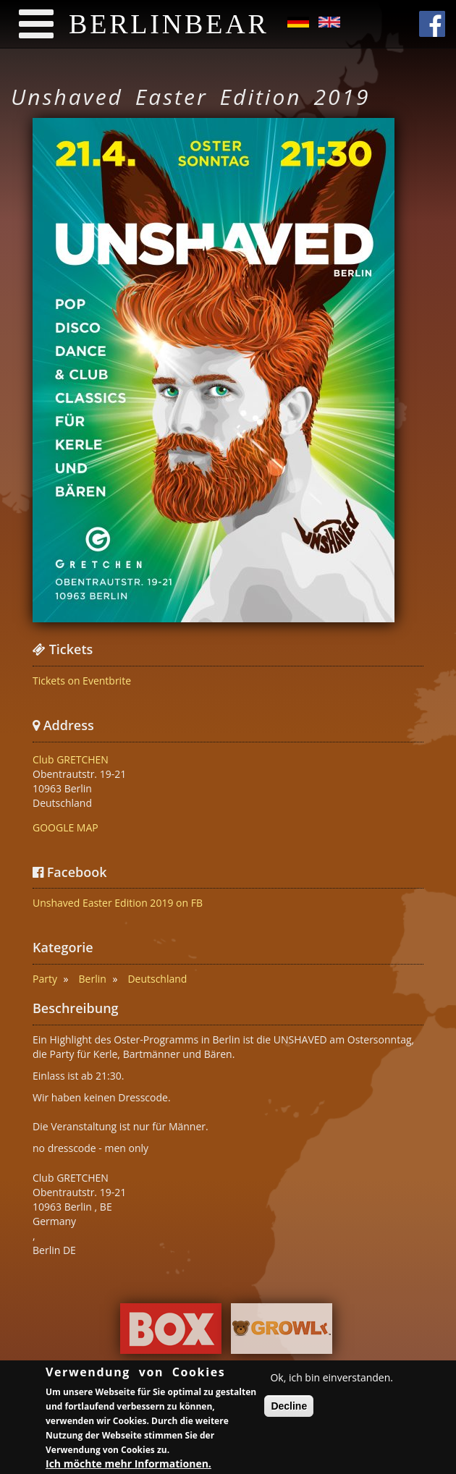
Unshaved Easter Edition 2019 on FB (118, 903)
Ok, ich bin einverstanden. (331, 1379)
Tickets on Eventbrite (82, 680)
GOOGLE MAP (65, 827)
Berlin (92, 979)
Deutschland (157, 979)
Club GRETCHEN (71, 759)
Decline (289, 1408)
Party (45, 979)
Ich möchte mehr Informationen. (128, 1465)
